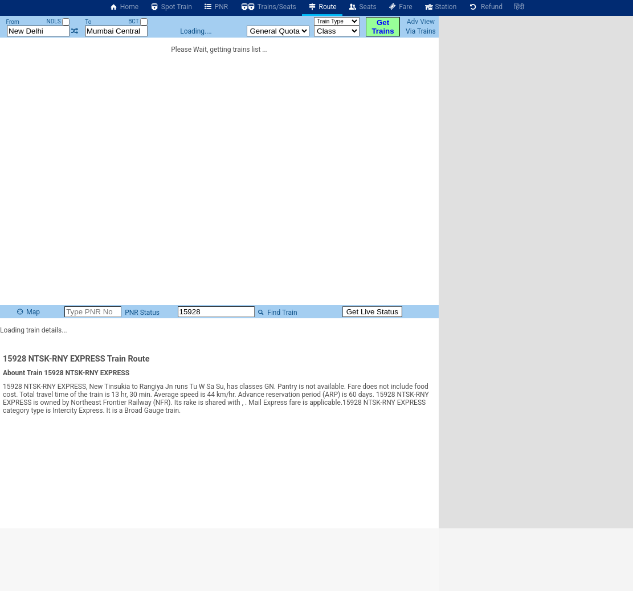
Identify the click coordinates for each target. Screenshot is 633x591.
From (12, 22)
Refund (485, 7)
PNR (215, 7)
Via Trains (421, 31)
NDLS (58, 21)
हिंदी (519, 7)
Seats (362, 7)
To (88, 22)
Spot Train (171, 7)
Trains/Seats (267, 7)
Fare (400, 7)
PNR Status (141, 313)
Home (123, 7)
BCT (138, 21)
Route (322, 7)
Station (440, 7)
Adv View (421, 22)
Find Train (276, 313)
